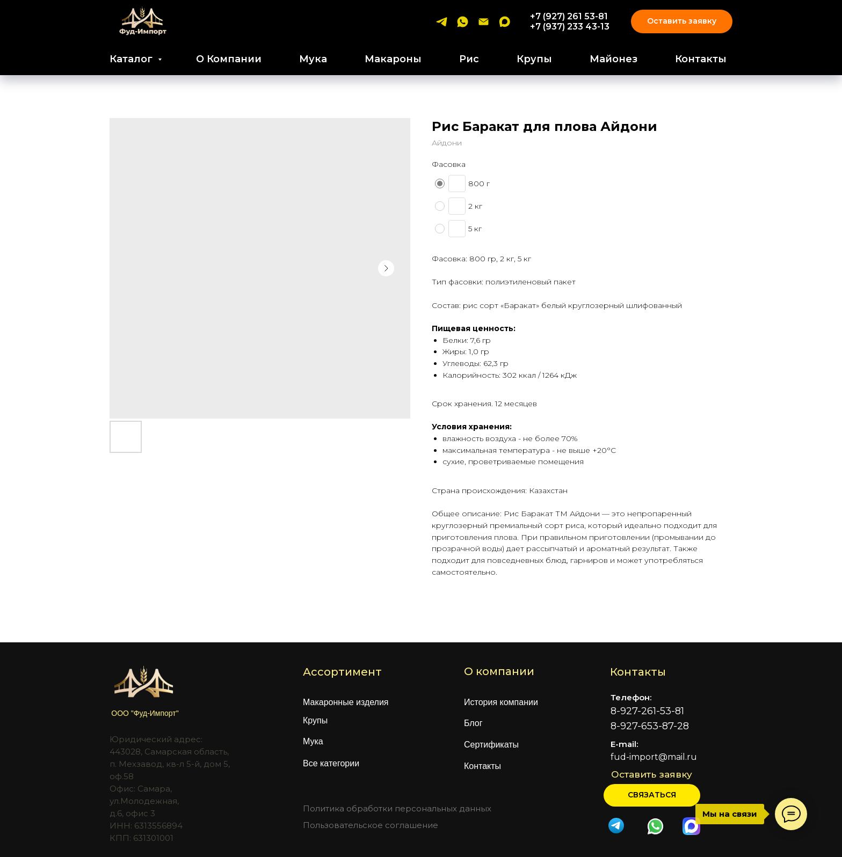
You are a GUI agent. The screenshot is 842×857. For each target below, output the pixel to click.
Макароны (393, 59)
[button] (652, 795)
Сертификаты (491, 744)
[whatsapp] (462, 21)
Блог (473, 723)
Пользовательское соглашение (370, 825)
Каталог (132, 59)
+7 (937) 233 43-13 (569, 26)
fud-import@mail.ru (654, 757)
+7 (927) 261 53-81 (569, 16)
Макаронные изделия (346, 702)
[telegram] (441, 21)
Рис (469, 59)
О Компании (229, 59)
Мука (313, 59)
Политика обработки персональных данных (397, 808)
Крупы (534, 59)
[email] (483, 21)
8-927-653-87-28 (650, 726)
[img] (655, 826)
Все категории (331, 763)
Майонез (613, 59)
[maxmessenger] (504, 21)
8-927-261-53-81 (647, 711)
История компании (501, 702)
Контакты (701, 59)
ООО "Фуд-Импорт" (144, 713)
